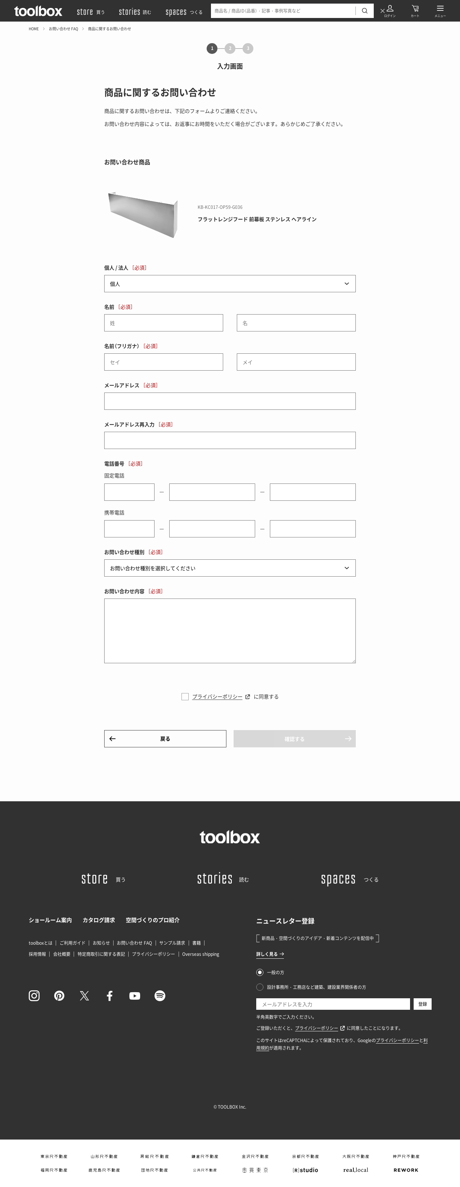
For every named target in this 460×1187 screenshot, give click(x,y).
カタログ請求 (99, 920)
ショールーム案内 (50, 920)
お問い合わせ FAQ (63, 28)
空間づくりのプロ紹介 (153, 920)
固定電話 (114, 475)
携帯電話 (114, 512)
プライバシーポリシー (217, 696)
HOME (34, 28)
